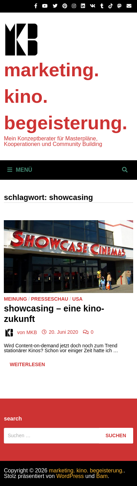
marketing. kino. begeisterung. (86, 470)
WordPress (70, 476)
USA (77, 299)
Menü (19, 170)
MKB (31, 332)
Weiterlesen (27, 366)
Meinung (15, 299)
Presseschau (49, 299)
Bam (102, 476)
